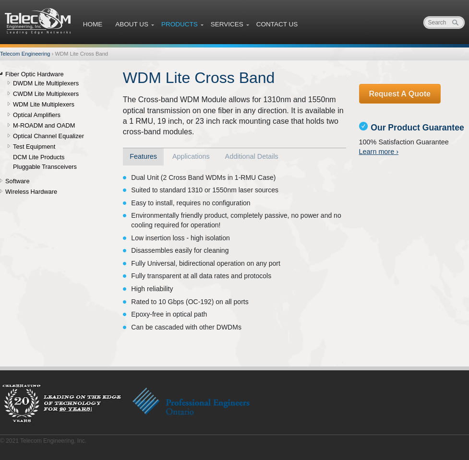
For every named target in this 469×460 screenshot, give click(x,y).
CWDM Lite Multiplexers (46, 94)
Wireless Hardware (31, 192)
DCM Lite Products (38, 157)
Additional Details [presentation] (251, 156)
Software (17, 181)
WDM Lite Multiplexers (43, 104)
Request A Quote (400, 94)
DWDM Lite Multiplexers (46, 83)
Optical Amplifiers (36, 115)
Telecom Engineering (38, 21)
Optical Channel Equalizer (48, 136)
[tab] (143, 157)
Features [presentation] (143, 156)
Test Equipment (34, 146)
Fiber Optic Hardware (34, 74)
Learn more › (378, 151)
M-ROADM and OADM (44, 125)
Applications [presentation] (191, 156)
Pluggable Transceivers (45, 167)
